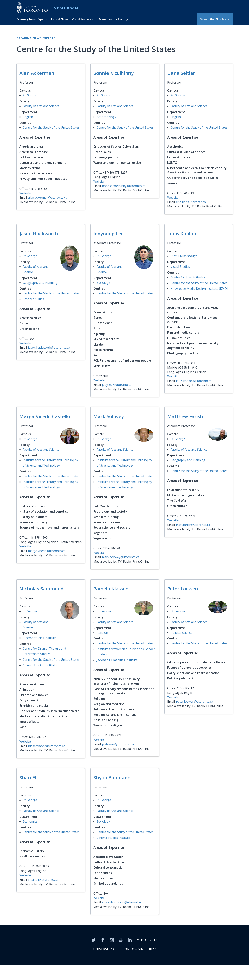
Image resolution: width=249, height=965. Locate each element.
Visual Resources (83, 19)
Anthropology (106, 117)
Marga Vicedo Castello (44, 416)
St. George (30, 95)
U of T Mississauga (184, 256)
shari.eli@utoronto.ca (43, 880)
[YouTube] (120, 939)
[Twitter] (93, 939)
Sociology (103, 283)
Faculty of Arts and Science (41, 106)
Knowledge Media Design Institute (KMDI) (200, 289)
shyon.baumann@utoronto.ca (122, 902)
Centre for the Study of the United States (51, 127)
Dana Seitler (181, 73)
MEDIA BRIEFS (147, 940)
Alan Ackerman (36, 73)
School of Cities (33, 299)
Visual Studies (180, 267)
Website (25, 193)
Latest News (59, 19)
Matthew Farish (185, 416)
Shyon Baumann (112, 777)
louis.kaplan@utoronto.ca (193, 381)
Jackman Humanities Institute (117, 660)
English (28, 117)
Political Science (181, 633)
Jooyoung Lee (108, 233)
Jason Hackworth (38, 233)
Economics (30, 821)
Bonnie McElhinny (113, 73)
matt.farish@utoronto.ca (193, 525)
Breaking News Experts (32, 19)
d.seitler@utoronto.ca (191, 202)
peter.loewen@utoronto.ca (194, 702)
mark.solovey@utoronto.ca (120, 557)
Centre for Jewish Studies (188, 277)
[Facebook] (102, 939)
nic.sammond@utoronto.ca (46, 746)
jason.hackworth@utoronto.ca (49, 348)
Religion (102, 633)
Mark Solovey (108, 416)
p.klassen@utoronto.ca (118, 744)
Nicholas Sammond (41, 588)
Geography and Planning (40, 283)
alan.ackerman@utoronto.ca (47, 197)
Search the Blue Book (214, 19)
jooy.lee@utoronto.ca (116, 385)
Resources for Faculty (113, 19)
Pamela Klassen (110, 588)
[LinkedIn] (130, 939)
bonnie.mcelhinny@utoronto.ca (123, 186)
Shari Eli (28, 777)
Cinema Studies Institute (40, 638)
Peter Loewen (182, 588)
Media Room (66, 8)
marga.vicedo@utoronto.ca (46, 551)
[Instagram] (111, 939)
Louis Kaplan (181, 233)
